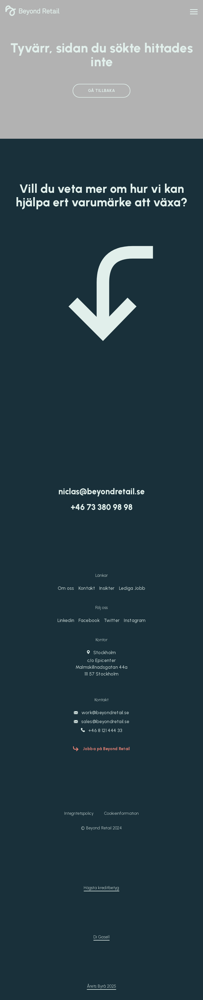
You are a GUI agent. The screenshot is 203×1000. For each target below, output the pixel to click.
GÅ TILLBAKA (101, 90)
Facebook (89, 620)
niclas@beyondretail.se (101, 491)
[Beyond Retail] (32, 14)
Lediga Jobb (132, 588)
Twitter (112, 620)
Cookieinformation (121, 813)
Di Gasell (101, 937)
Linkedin (66, 620)
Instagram (135, 620)
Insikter (107, 588)
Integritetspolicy (78, 813)
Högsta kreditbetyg (101, 887)
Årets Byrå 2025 (101, 986)
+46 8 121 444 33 (102, 730)
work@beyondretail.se (101, 712)
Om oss (66, 588)
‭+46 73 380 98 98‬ (102, 507)
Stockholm (101, 663)
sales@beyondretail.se (101, 721)
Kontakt (87, 588)
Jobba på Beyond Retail (106, 748)
